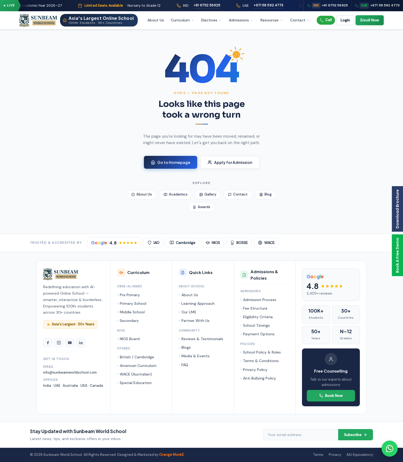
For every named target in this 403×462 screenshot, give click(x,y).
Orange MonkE (171, 454)
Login (345, 20)
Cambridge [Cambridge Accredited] (182, 242)
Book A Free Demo (397, 255)
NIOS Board (130, 338)
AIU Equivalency (359, 454)
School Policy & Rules (262, 352)
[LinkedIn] (80, 342)
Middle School (132, 312)
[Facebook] (47, 342)
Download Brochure (397, 208)
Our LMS (188, 312)
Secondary (129, 320)
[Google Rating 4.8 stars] (114, 243)
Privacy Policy (255, 369)
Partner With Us (195, 320)
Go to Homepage (170, 162)
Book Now (331, 395)
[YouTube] (69, 342)
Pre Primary (130, 294)
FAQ (184, 364)
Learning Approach (198, 303)
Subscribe (355, 434)
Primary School (133, 303)
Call (326, 20)
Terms (318, 454)
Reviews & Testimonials (202, 338)
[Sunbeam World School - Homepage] (38, 20)
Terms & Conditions (261, 360)
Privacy (335, 454)
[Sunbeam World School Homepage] (60, 274)
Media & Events (195, 356)
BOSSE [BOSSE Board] (239, 242)
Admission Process (259, 299)
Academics (176, 194)
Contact (238, 194)
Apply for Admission (230, 162)
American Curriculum (138, 365)
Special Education (136, 382)
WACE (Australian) (136, 374)
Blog (265, 194)
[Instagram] (58, 342)
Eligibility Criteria (258, 316)
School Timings (256, 325)
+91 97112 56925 (219, 5)
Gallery (207, 194)
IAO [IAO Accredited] (153, 242)
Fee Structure (255, 308)
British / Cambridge (137, 357)
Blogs (186, 347)
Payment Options (259, 334)
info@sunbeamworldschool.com (70, 372)
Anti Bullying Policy (259, 378)
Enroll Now (369, 20)
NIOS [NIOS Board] (213, 242)
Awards (201, 207)
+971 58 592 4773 (280, 5)
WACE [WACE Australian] (266, 242)
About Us (155, 20)
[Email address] (300, 434)
